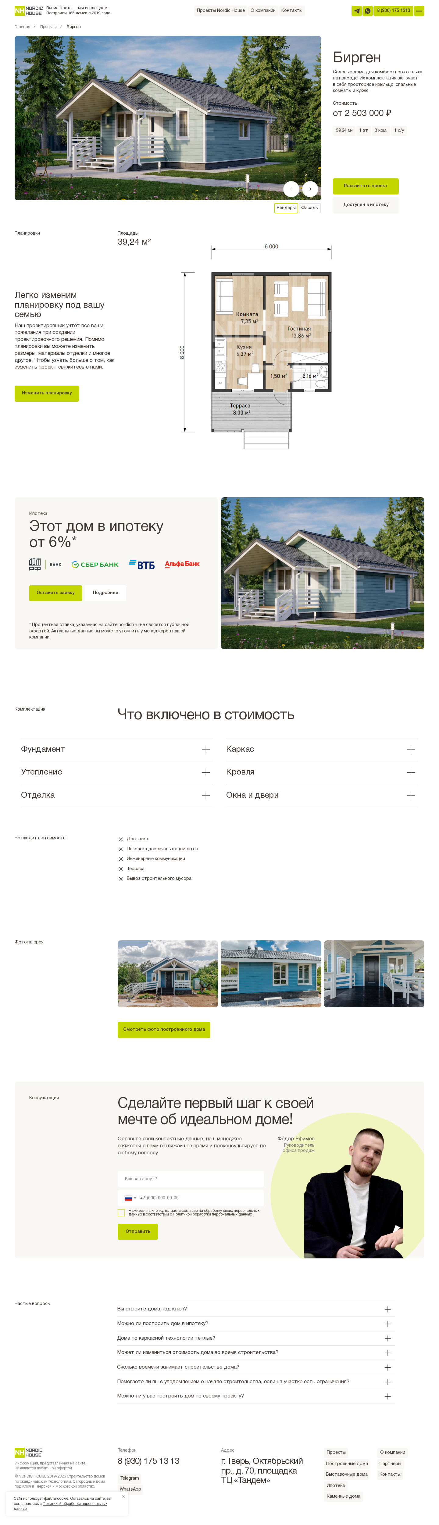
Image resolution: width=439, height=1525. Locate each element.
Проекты (48, 27)
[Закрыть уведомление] (123, 1496)
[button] (164, 1030)
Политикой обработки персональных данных (212, 1214)
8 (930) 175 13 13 (148, 1461)
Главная (22, 27)
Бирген (74, 27)
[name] (191, 1179)
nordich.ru (129, 625)
